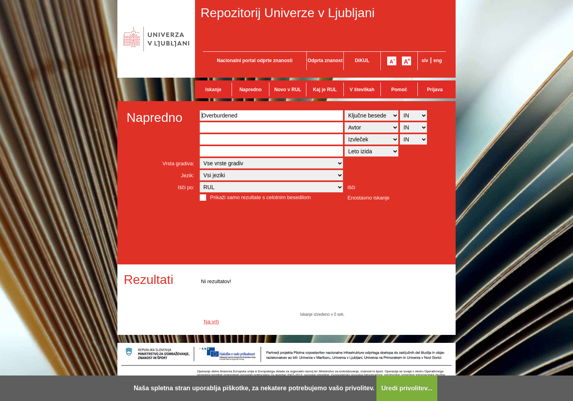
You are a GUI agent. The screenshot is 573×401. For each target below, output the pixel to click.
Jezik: (187, 175)
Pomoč (399, 89)
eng (437, 60)
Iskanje (213, 89)
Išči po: (186, 187)
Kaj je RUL (325, 89)
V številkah (361, 89)
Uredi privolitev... (407, 388)
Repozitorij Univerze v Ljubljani (288, 13)
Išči (351, 187)
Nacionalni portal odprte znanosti (254, 60)
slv (424, 60)
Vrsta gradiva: (178, 163)
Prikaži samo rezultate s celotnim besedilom (260, 197)
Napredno (251, 89)
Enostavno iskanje (368, 198)
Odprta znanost (325, 60)
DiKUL (362, 60)
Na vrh (211, 322)
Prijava (434, 89)
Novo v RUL (287, 89)
